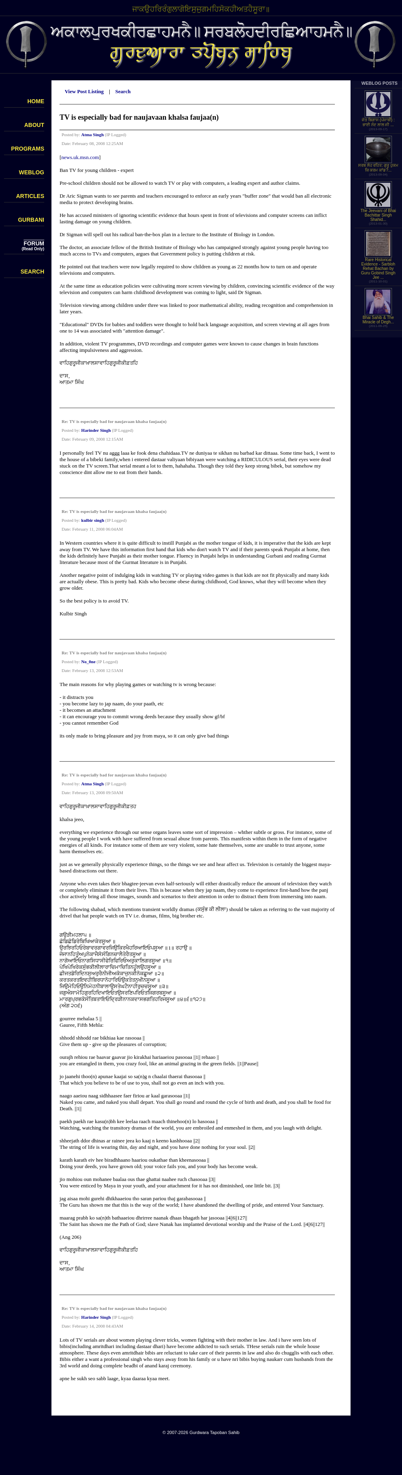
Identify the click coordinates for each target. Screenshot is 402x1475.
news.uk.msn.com (80, 157)
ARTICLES (30, 196)
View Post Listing (84, 91)
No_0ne (88, 661)
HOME (35, 101)
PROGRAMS (27, 148)
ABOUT (34, 125)
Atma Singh (92, 134)
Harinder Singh (96, 430)
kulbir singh (92, 520)
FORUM (34, 243)
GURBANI (31, 220)
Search (123, 91)
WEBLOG (31, 172)
